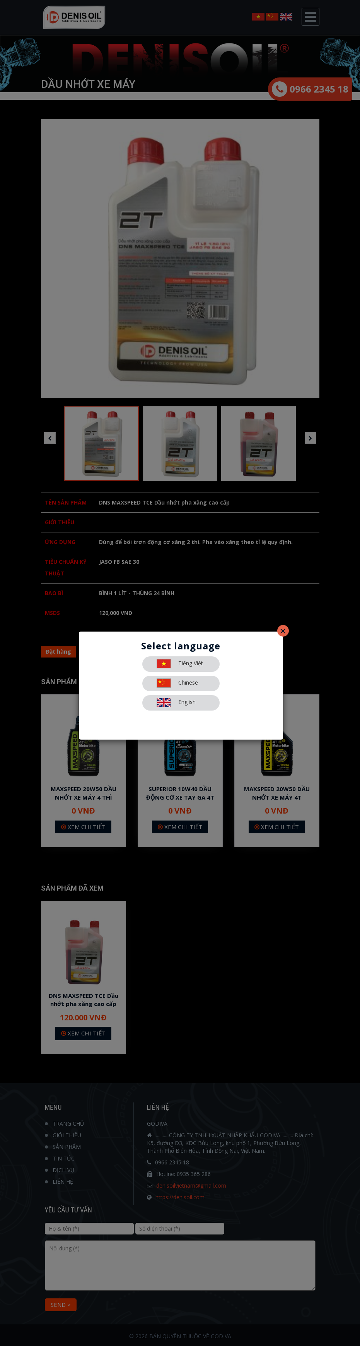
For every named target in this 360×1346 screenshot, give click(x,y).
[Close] (283, 631)
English (176, 702)
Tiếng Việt (180, 663)
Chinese (177, 683)
